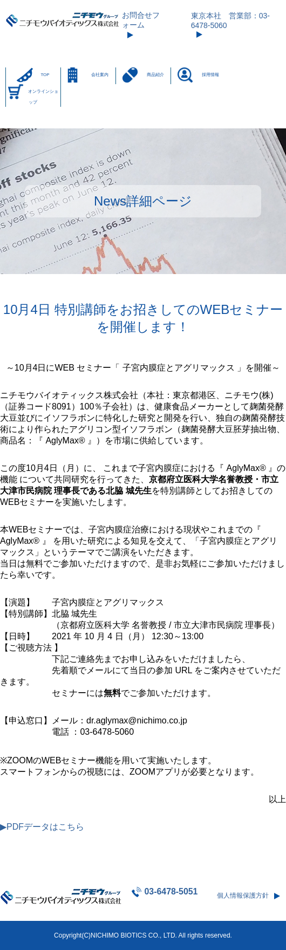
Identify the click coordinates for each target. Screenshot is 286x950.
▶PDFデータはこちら (42, 826)
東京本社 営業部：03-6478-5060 (230, 20)
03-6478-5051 (171, 891)
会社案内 (99, 74)
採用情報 (210, 74)
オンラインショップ (43, 97)
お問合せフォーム (141, 20)
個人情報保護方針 (243, 895)
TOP (44, 74)
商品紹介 (155, 74)
